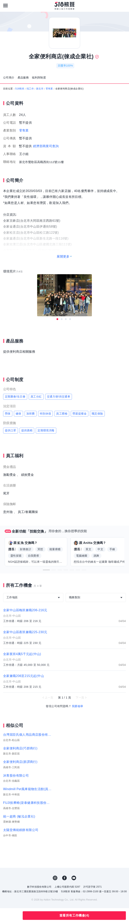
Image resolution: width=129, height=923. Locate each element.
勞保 (8, 413)
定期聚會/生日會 (15, 396)
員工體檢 (61, 413)
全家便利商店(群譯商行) (20, 761)
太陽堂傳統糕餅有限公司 (20, 830)
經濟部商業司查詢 (46, 146)
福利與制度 (39, 77)
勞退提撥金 (80, 413)
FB (64, 878)
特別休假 (45, 413)
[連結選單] (5, 5)
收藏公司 (5, 915)
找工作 (30, 88)
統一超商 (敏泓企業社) (19, 816)
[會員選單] (123, 5)
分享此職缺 (15, 915)
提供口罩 (10, 430)
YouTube (74, 878)
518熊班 (19, 88)
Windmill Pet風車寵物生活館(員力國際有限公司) (27, 789)
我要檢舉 (77, 706)
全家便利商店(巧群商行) (20, 748)
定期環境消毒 (46, 430)
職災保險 (97, 413)
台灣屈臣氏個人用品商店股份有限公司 (27, 734)
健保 (18, 413)
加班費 (30, 413)
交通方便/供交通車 (58, 396)
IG (55, 878)
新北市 (39, 88)
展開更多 (63, 256)
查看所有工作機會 (74, 915)
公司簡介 (8, 77)
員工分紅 (36, 396)
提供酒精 (27, 430)
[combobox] (33, 597)
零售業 (49, 88)
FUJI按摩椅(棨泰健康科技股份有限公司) (27, 802)
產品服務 (23, 77)
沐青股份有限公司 (16, 775)
